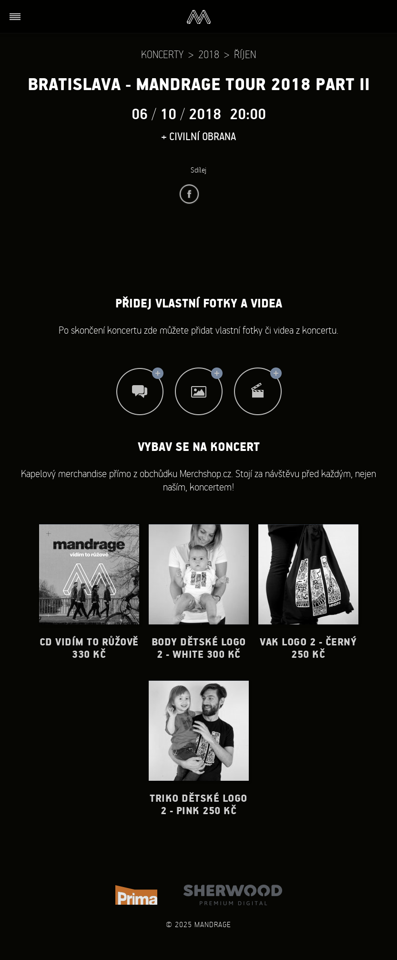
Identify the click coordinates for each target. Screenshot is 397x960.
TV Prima (136, 895)
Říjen (245, 54)
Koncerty (162, 54)
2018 (208, 54)
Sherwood (232, 895)
